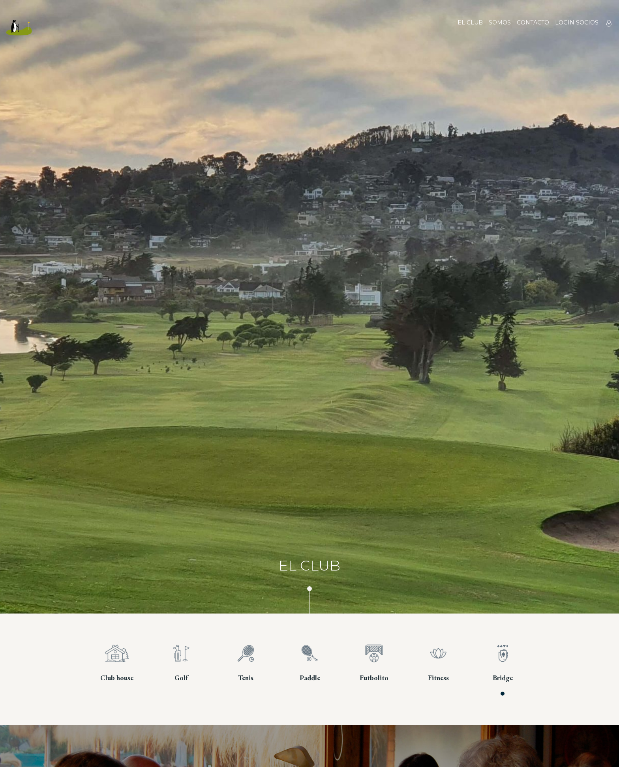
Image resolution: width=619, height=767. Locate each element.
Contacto (533, 28)
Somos (500, 28)
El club (470, 28)
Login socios (576, 23)
